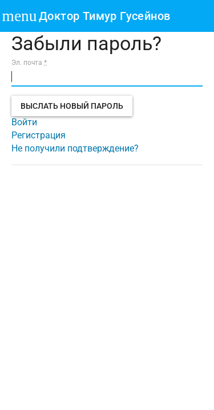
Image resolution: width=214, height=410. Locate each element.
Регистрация (38, 135)
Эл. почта (29, 62)
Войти (24, 122)
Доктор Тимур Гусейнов (104, 16)
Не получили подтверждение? (75, 148)
